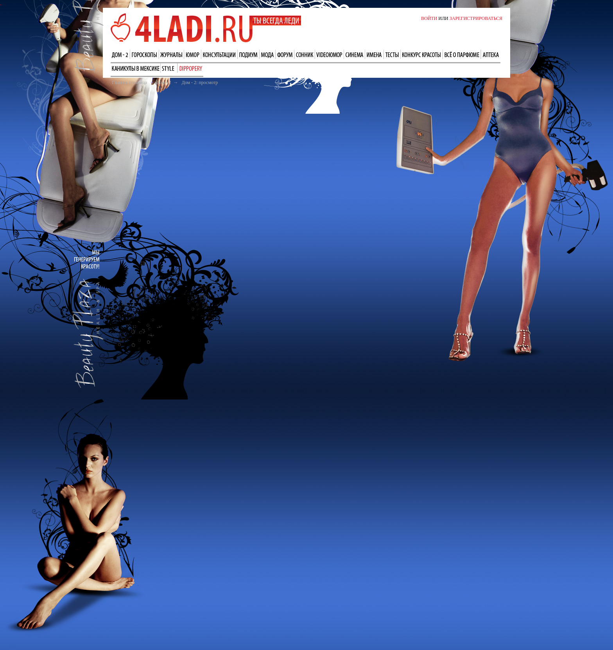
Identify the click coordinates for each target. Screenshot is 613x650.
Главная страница (129, 82)
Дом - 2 (163, 82)
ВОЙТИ (429, 18)
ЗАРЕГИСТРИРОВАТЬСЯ (476, 18)
